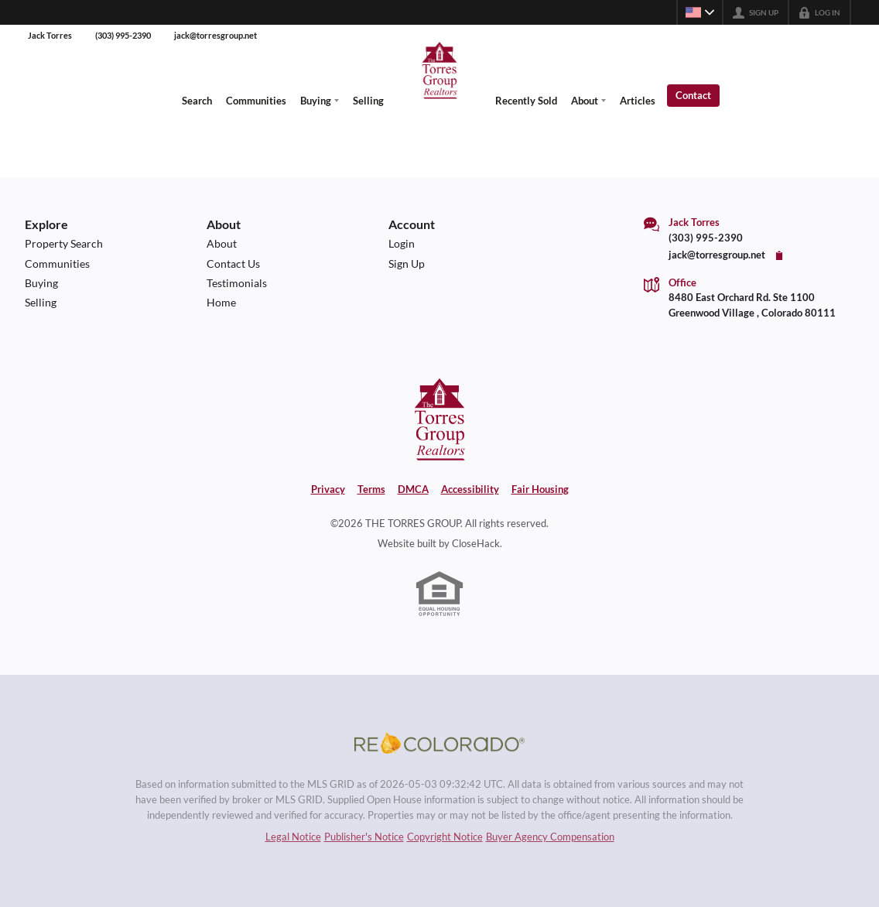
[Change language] (699, 12)
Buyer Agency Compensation (550, 836)
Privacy (328, 489)
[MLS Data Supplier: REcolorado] (439, 743)
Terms (371, 489)
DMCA (413, 489)
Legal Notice (293, 836)
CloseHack (476, 543)
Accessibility (470, 489)
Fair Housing (540, 489)
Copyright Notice (445, 836)
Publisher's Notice (364, 836)
